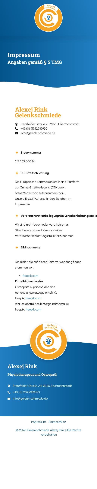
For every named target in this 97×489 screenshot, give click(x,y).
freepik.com (30, 276)
